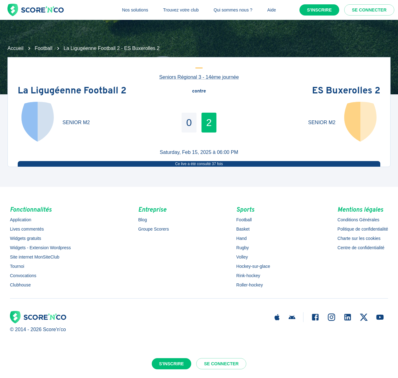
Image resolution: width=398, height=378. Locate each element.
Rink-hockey (248, 275)
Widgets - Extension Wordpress (40, 247)
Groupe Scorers (153, 229)
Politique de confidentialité (362, 229)
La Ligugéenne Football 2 (72, 91)
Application (20, 219)
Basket (243, 229)
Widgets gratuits (25, 238)
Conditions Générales (358, 219)
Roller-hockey (249, 284)
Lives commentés (27, 229)
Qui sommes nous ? (233, 9)
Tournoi (17, 266)
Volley (242, 256)
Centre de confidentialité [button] (360, 247)
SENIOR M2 (76, 122)
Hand (241, 238)
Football (44, 48)
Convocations (23, 275)
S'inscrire (319, 9)
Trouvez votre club (181, 9)
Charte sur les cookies (359, 238)
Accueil (15, 48)
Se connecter (369, 9)
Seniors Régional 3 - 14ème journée (199, 77)
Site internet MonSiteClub (34, 256)
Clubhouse (20, 284)
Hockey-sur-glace (253, 266)
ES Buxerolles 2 (346, 91)
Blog (142, 219)
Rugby (242, 247)
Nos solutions (135, 9)
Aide (271, 9)
